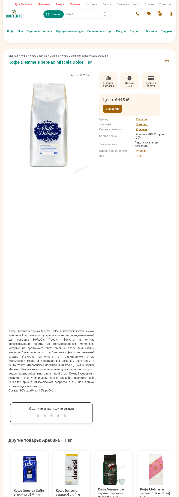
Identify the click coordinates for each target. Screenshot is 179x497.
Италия (141, 151)
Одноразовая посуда (69, 31)
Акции (60, 4)
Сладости (135, 31)
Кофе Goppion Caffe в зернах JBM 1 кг (29, 492)
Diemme (54, 55)
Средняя (141, 129)
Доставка (91, 4)
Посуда (121, 31)
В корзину (113, 108)
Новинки (44, 4)
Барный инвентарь (99, 31)
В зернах (142, 124)
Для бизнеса (23, 4)
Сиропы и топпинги (39, 31)
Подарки (166, 31)
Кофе (10, 31)
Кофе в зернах (38, 55)
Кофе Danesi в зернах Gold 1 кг (68, 492)
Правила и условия (128, 4)
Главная (14, 55)
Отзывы (149, 4)
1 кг (138, 155)
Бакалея (151, 31)
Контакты (165, 4)
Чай (20, 31)
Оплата (107, 4)
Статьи (75, 4)
